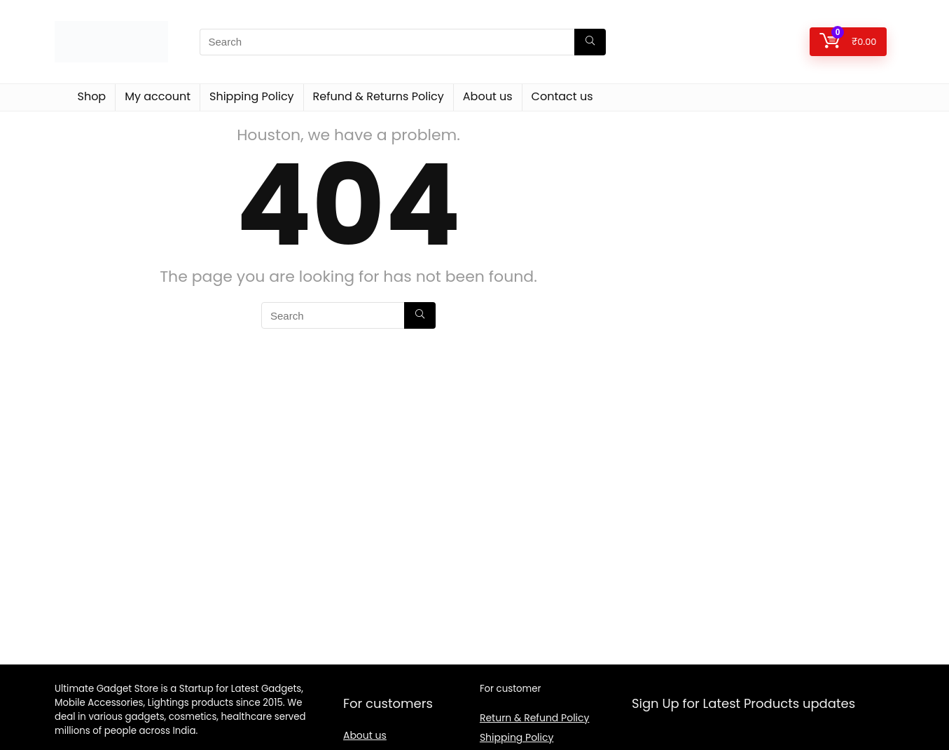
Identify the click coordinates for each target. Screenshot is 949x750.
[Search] (590, 42)
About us (488, 96)
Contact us (562, 96)
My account (158, 96)
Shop (92, 96)
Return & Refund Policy (535, 718)
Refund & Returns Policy (378, 96)
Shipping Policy (251, 96)
